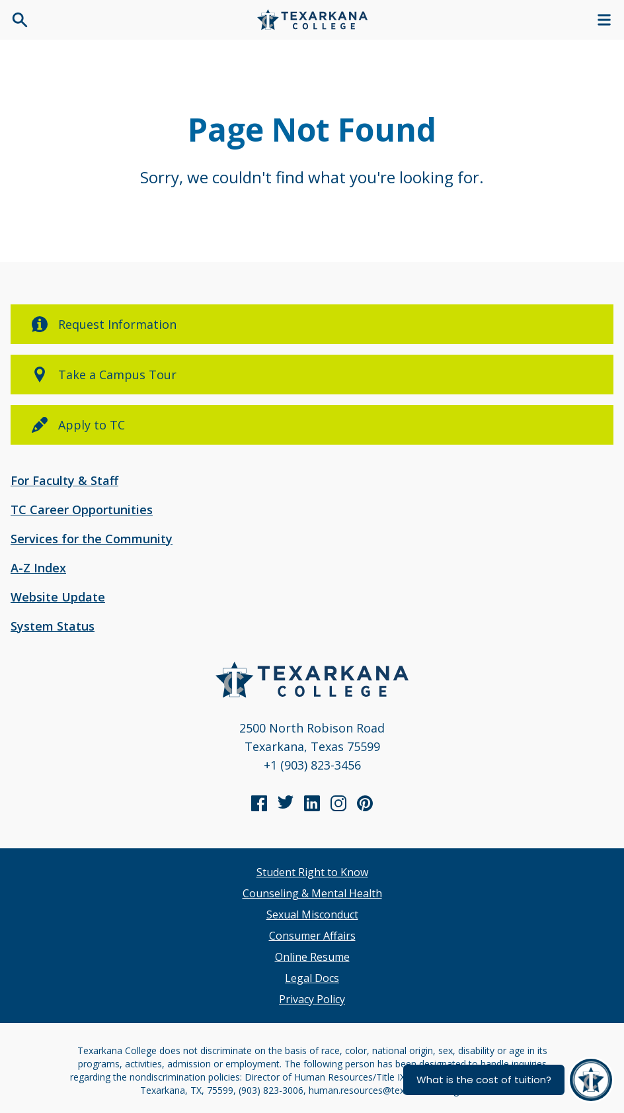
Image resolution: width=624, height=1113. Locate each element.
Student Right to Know (312, 872)
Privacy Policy (312, 999)
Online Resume (312, 957)
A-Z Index (38, 568)
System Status (53, 626)
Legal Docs (312, 978)
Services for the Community (92, 539)
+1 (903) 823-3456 (312, 765)
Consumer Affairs (312, 935)
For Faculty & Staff (64, 480)
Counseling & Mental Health (312, 893)
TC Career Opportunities (82, 509)
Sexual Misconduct (312, 914)
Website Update (58, 597)
